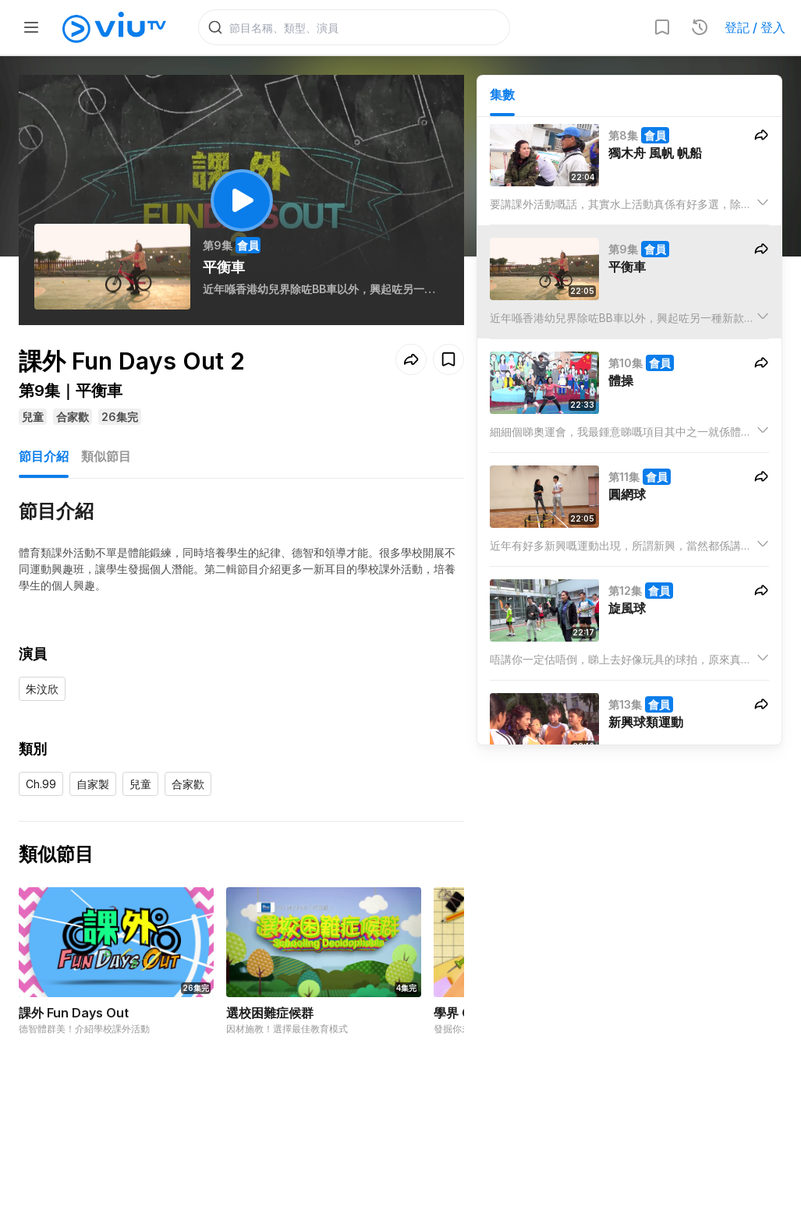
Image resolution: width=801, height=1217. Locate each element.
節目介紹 (44, 456)
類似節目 (106, 456)
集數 (502, 94)
